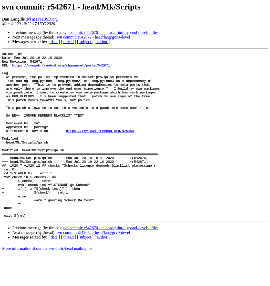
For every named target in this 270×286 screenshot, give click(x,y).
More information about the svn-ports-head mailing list (47, 281)
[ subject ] (85, 42)
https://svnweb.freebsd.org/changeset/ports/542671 (61, 68)
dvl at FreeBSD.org (42, 19)
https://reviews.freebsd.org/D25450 (100, 147)
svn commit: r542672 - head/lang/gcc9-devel (93, 37)
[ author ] (102, 42)
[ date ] (54, 42)
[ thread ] (68, 42)
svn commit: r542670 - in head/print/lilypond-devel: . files (110, 32)
